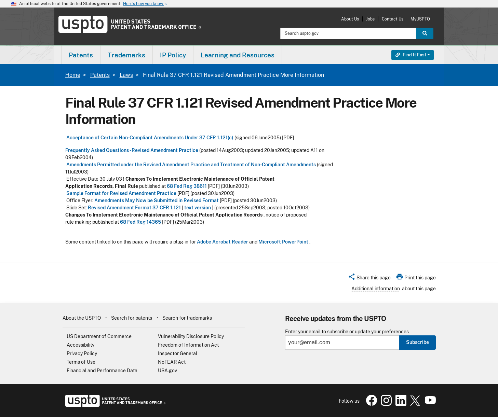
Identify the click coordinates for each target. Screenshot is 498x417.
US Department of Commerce (99, 336)
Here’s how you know (145, 4)
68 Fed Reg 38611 (187, 186)
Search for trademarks (187, 318)
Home (72, 75)
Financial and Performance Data (102, 370)
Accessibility (80, 345)
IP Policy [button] (173, 55)
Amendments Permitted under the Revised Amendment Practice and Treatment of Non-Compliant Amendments (190, 164)
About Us (350, 19)
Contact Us (392, 19)
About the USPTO (82, 318)
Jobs (370, 19)
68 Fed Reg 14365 (140, 222)
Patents (100, 75)
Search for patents (131, 318)
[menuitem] (80, 54)
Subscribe (417, 342)
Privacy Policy (82, 353)
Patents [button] (81, 55)
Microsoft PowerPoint (283, 242)
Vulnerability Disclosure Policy (191, 336)
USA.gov (167, 370)
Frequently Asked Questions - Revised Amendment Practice (131, 150)
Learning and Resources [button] (237, 55)
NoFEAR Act (172, 362)
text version (197, 207)
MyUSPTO (420, 19)
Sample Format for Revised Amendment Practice (120, 193)
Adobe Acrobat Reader (222, 242)
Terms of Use (81, 362)
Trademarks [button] (126, 55)
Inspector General (177, 353)
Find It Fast (410, 54)
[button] (369, 278)
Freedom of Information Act (188, 345)
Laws (126, 75)
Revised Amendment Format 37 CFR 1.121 (134, 207)
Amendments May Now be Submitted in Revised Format (156, 200)
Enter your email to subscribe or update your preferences (347, 331)
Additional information (375, 288)
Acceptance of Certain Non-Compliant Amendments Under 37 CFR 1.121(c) (149, 137)
